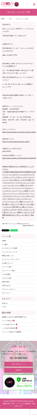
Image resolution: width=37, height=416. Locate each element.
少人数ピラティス (7, 263)
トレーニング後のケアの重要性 (11, 332)
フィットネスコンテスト (21, 193)
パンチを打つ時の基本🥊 (9, 328)
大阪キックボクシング (11, 204)
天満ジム (18, 207)
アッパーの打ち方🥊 (8, 320)
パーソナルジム (26, 188)
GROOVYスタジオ (14, 166)
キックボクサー (14, 175)
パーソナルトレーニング (9, 252)
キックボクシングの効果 (9, 248)
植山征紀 (9, 215)
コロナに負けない (15, 180)
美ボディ (27, 215)
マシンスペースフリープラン (11, 259)
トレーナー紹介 (7, 267)
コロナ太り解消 (26, 180)
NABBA (6, 172)
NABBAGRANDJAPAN (16, 172)
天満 (13, 207)
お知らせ (4, 303)
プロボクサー (11, 199)
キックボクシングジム (20, 177)
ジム (23, 183)
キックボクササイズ (26, 175)
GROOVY (5, 166)
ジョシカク (11, 185)
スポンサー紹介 (7, 278)
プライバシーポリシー (9, 289)
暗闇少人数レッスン (8, 255)
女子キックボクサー (11, 210)
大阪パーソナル (24, 204)
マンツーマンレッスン (11, 202)
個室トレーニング (25, 202)
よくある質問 (6, 274)
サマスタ (19, 183)
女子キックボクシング (25, 210)
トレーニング (16, 188)
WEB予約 (18, 370)
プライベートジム (19, 196)
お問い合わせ (6, 285)
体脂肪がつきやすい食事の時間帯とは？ (14, 317)
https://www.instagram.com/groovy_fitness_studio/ (19, 132)
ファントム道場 (23, 191)
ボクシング (20, 199)
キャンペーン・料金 (8, 270)
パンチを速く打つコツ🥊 (9, 324)
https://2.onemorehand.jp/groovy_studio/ (16, 142)
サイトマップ (6, 293)
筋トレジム (20, 215)
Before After (5, 282)
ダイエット (8, 188)
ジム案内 (4, 244)
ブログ (10, 19)
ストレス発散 (19, 185)
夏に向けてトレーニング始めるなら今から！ (16, 223)
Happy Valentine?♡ (28, 225)
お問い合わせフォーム (18, 364)
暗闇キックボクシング (25, 212)
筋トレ (14, 215)
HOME (2, 19)
